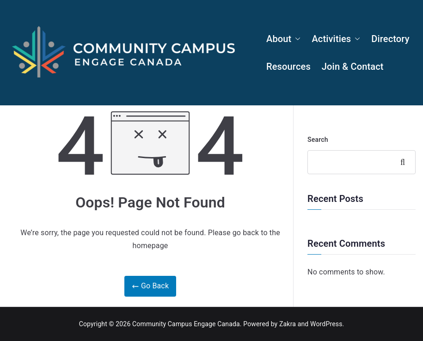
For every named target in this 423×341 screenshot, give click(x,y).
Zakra (287, 324)
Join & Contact (353, 66)
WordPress (326, 324)
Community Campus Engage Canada (186, 324)
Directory (390, 38)
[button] (295, 38)
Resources (288, 66)
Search (317, 139)
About (283, 38)
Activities (336, 38)
